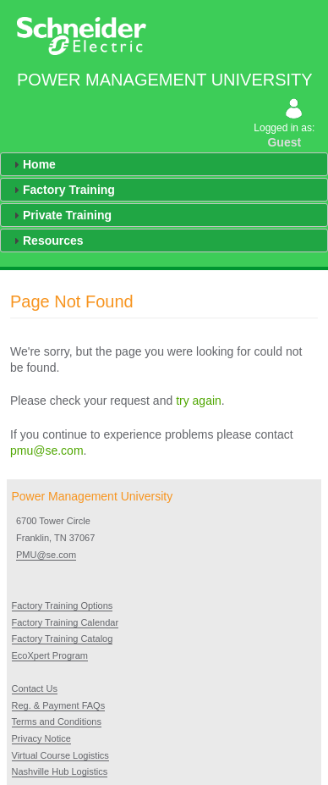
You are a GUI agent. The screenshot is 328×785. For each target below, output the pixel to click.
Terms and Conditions (56, 721)
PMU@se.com (46, 555)
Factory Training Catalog (62, 638)
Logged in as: (285, 125)
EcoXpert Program (50, 655)
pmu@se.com (47, 450)
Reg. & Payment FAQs (59, 705)
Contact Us (34, 688)
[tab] (164, 164)
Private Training (67, 215)
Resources (53, 240)
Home (39, 164)
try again (198, 400)
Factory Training (69, 189)
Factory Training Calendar (65, 622)
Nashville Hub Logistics (60, 771)
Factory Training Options (62, 605)
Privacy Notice (41, 738)
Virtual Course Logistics (60, 755)
